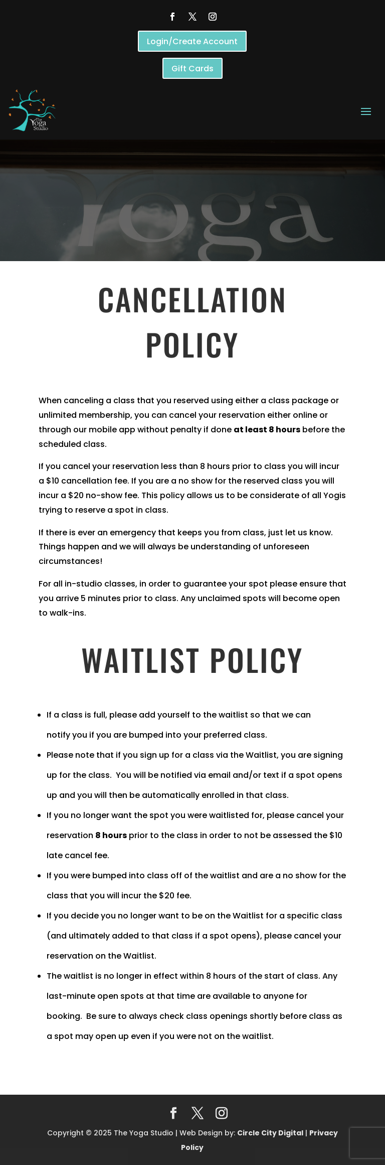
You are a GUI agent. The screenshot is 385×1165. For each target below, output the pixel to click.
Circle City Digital (270, 1133)
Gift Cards (192, 68)
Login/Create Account (192, 41)
